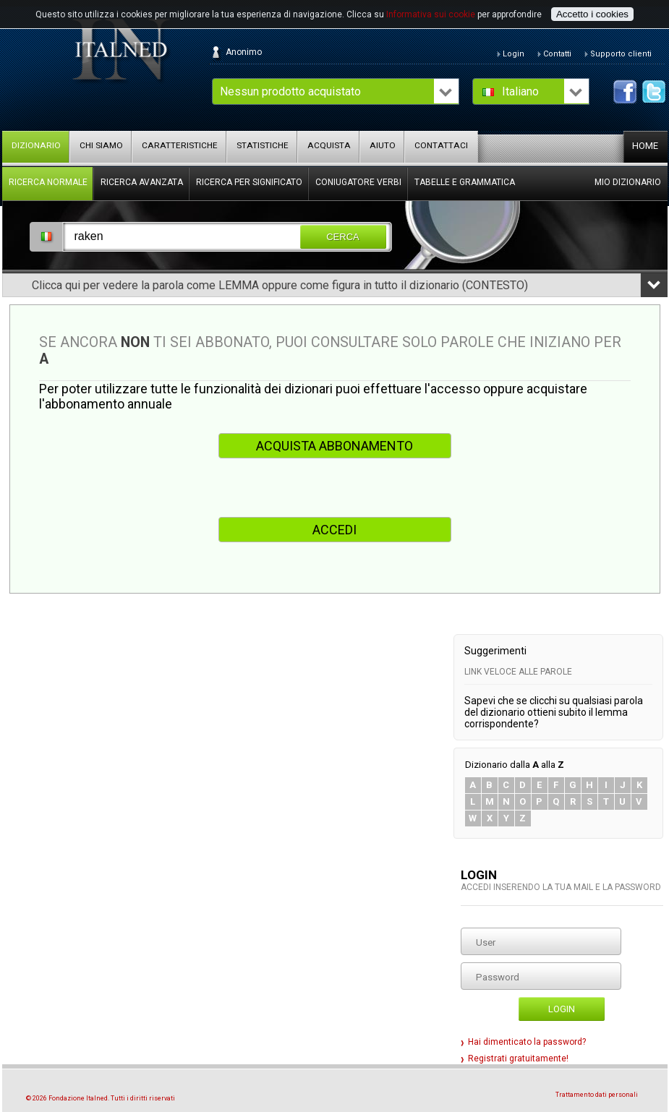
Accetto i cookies (592, 14)
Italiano (520, 91)
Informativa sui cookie (430, 14)
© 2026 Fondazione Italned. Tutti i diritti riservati (100, 1098)
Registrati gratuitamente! (518, 1058)
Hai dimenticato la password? (527, 1042)
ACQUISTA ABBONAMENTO (334, 445)
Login (561, 1009)
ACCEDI (334, 529)
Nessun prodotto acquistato (290, 91)
